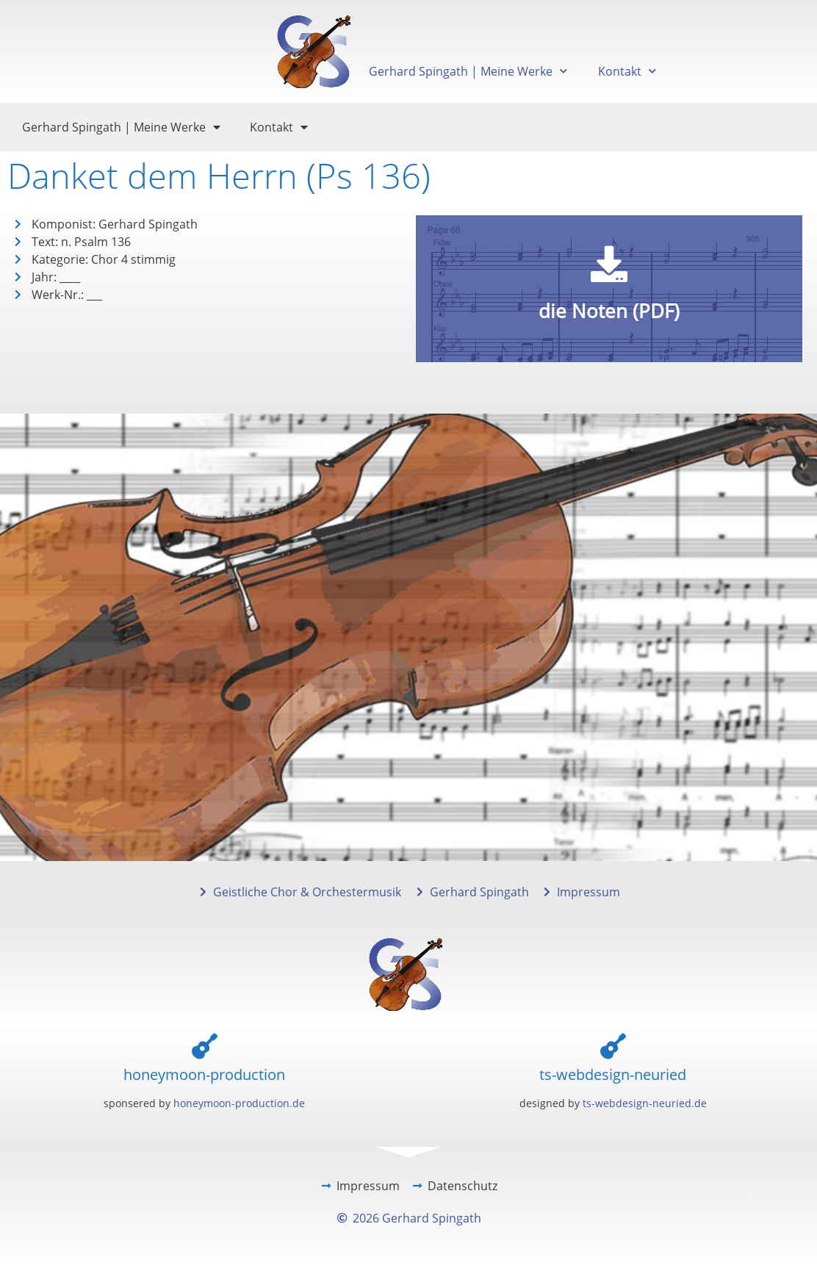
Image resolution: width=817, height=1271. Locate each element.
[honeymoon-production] (204, 1046)
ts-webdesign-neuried (612, 1074)
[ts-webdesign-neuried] (613, 1046)
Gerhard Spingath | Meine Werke (468, 71)
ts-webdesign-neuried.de (645, 1103)
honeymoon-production (204, 1074)
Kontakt (627, 71)
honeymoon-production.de (239, 1103)
